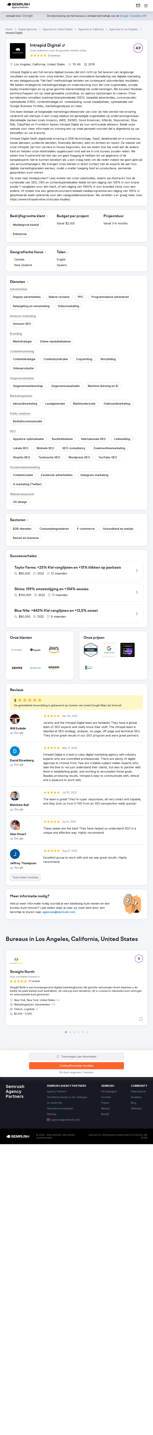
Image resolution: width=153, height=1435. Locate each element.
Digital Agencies (27, 29)
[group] (76, 1207)
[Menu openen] (146, 5)
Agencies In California (91, 29)
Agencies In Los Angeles (123, 29)
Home (9, 29)
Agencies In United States (58, 29)
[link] (138, 5)
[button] (138, 48)
